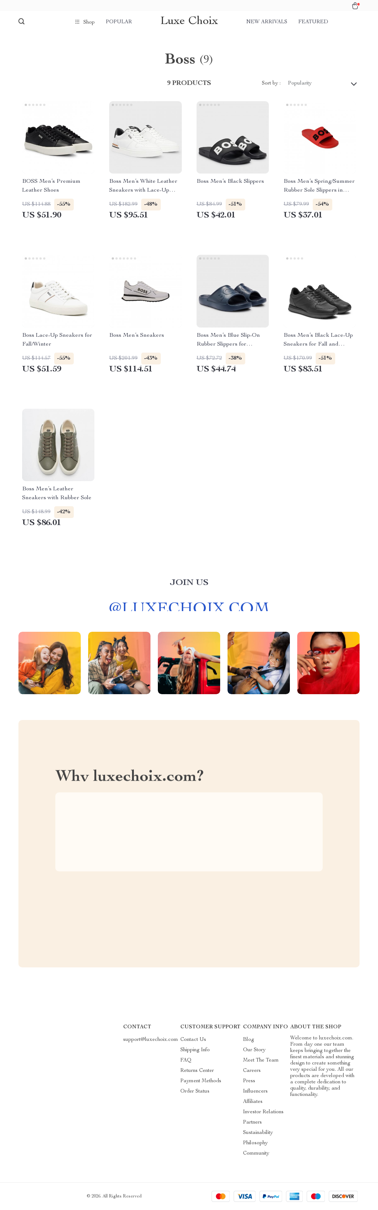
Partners (252, 1122)
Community (256, 1153)
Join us (189, 586)
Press (249, 1081)
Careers (252, 1070)
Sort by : (271, 83)
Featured (313, 22)
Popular (119, 22)
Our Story (254, 1050)
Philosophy (255, 1143)
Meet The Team (261, 1060)
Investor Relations (263, 1112)
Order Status (194, 1091)
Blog (248, 1039)
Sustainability (258, 1132)
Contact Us (193, 1039)
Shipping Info (195, 1050)
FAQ (185, 1060)
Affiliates (253, 1101)
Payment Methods (200, 1081)
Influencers (255, 1091)
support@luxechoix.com (150, 1039)
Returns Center (197, 1070)
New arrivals (266, 22)
